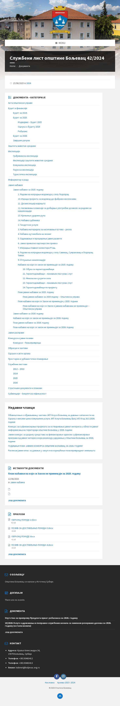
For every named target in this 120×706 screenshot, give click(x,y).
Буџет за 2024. (20, 112)
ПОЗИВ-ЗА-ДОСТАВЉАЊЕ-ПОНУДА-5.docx (32, 528)
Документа (24, 66)
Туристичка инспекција (25, 174)
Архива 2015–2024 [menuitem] (66, 682)
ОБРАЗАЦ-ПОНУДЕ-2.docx (24, 519)
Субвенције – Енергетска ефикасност (27, 393)
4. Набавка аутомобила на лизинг (34, 234)
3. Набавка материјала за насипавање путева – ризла (45, 229)
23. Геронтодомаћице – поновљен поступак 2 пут (48, 282)
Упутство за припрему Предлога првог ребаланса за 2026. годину (41, 617)
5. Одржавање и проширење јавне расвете (40, 238)
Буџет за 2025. (20, 117)
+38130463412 (26, 658)
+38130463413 (26, 662)
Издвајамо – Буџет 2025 (30, 122)
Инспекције (14, 151)
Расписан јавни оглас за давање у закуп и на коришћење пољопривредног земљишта (51, 450)
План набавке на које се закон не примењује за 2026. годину (43, 327)
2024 (28, 83)
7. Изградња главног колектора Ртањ (36, 247)
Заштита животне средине (22, 145)
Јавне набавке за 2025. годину (28, 189)
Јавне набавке (15, 185)
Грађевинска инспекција (25, 155)
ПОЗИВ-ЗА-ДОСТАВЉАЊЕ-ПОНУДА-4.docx (32, 544)
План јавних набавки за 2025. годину (36, 292)
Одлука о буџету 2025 (29, 126)
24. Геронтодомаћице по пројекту (40, 287)
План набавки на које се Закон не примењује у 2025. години (48, 301)
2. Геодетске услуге (28, 224)
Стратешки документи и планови (25, 388)
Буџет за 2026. (20, 135)
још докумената (17, 500)
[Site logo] (60, 33)
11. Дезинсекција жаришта (31, 203)
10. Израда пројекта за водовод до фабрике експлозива (47, 198)
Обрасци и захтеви (18, 348)
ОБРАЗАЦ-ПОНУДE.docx (23, 536)
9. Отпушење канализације (31, 259)
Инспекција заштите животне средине (33, 160)
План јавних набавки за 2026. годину (31, 322)
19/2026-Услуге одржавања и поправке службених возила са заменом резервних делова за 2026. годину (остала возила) (58, 624)
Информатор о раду (18, 179)
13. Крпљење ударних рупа (31, 215)
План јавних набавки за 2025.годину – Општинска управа (51, 296)
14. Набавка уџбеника (29, 220)
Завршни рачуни (21, 140)
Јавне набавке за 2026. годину (28, 313)
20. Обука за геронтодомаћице (38, 269)
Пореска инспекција (23, 169)
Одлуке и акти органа (19, 353)
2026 (15, 382)
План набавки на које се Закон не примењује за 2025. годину (44, 473)
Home (12, 66)
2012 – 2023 (18, 369)
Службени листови (17, 364)
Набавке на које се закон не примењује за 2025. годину (46, 264)
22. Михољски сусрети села (37, 278)
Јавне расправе (16, 332)
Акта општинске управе (20, 102)
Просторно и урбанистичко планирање (28, 358)
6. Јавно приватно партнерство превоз (38, 243)
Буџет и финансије (17, 108)
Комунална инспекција (24, 165)
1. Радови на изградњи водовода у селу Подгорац (43, 194)
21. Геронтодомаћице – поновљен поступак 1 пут (48, 273)
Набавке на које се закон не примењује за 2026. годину (41, 318)
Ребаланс (23, 131)
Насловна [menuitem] (49, 682)
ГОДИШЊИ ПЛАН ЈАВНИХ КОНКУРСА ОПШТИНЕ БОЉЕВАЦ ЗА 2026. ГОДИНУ (45, 445)
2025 (15, 378)
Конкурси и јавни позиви (20, 338)
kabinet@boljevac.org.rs (28, 667)
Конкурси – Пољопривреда (27, 342)
